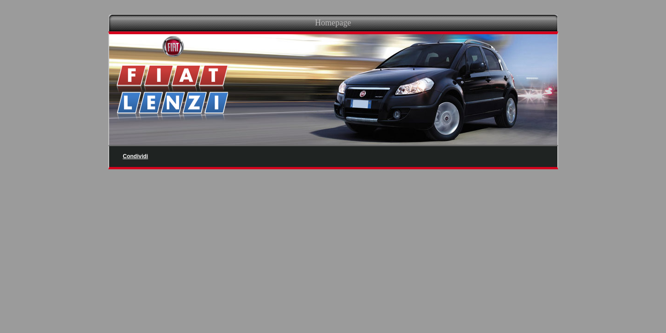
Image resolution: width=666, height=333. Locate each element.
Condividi (135, 156)
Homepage (333, 22)
